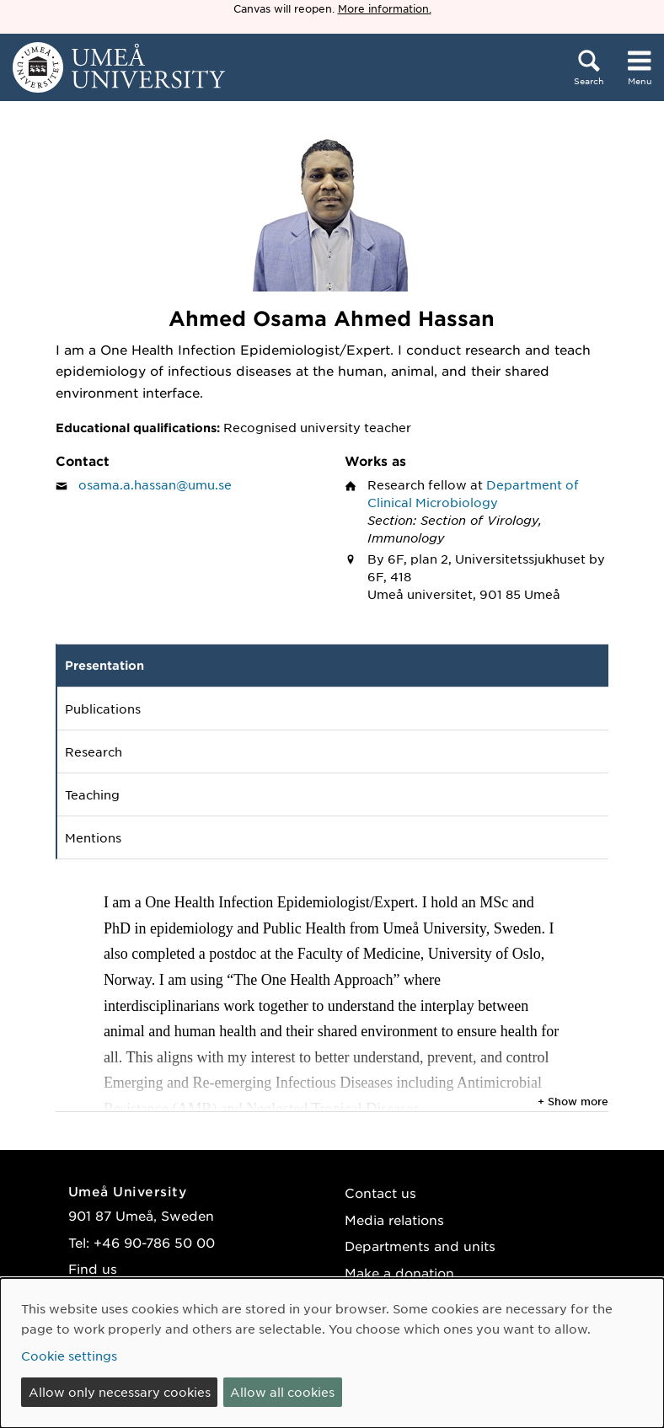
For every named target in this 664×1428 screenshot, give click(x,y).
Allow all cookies (282, 1391)
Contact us (380, 1193)
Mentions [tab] (93, 837)
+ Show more (573, 1101)
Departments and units (420, 1246)
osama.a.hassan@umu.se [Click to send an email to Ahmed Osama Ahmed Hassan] (155, 484)
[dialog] (332, 1353)
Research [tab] (93, 751)
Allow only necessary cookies (120, 1391)
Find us (92, 1268)
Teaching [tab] (92, 794)
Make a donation (399, 1273)
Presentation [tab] (104, 665)
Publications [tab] (103, 708)
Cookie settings (69, 1355)
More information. (384, 8)
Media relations (394, 1219)
